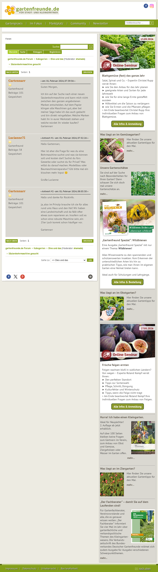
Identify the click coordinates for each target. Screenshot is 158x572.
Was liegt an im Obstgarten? (118, 292)
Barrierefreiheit (69, 568)
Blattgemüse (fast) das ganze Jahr (123, 75)
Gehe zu (45, 259)
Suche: (56, 46)
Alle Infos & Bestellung (127, 282)
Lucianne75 (16, 138)
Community (78, 23)
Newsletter (100, 23)
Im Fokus (36, 23)
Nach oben (11, 241)
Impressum (11, 568)
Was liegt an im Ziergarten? (117, 468)
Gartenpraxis (14, 23)
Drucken (87, 72)
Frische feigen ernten (115, 365)
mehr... (103, 558)
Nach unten (12, 72)
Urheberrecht (48, 568)
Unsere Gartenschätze (114, 168)
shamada (80, 58)
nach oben (145, 568)
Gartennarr (16, 81)
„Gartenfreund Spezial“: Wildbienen (124, 240)
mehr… (130, 150)
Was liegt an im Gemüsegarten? (120, 134)
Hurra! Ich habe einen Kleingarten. (122, 417)
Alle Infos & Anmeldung (128, 124)
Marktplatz (56, 23)
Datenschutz (29, 568)
